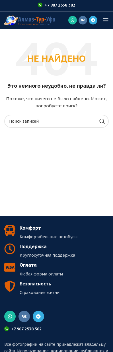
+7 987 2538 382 (60, 5)
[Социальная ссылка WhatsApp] (72, 20)
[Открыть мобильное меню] (106, 20)
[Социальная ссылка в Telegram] (93, 20)
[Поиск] (56, 121)
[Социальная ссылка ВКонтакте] (83, 20)
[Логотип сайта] (29, 19)
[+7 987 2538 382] (40, 5)
